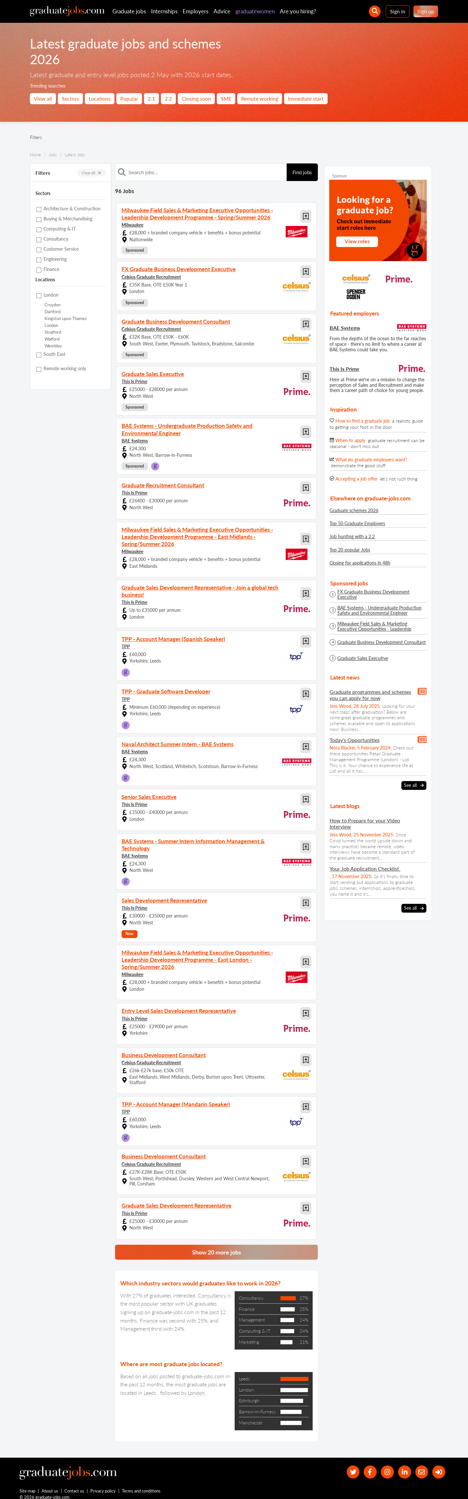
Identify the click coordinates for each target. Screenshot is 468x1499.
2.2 (168, 98)
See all (414, 785)
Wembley (53, 346)
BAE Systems (135, 439)
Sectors (70, 98)
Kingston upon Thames (66, 318)
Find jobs (302, 172)
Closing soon (196, 98)
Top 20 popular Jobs (350, 550)
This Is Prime (134, 380)
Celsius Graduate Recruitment (151, 276)
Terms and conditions (141, 1485)
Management (135, 1323)
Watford (52, 339)
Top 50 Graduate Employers (357, 523)
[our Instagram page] (386, 1466)
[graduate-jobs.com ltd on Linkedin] (403, 1466)
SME (226, 98)
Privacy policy (103, 1485)
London (51, 325)
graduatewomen (255, 11)
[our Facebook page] (368, 1466)
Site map (27, 1485)
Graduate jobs (129, 11)
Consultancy (212, 1289)
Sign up (425, 11)
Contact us (74, 1485)
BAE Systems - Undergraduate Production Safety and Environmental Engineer (379, 610)
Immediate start (306, 98)
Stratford (53, 332)
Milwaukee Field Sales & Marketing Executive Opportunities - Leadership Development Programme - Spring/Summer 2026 (380, 626)
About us (50, 1485)
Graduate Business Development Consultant (381, 642)
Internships (164, 11)
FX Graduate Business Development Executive (373, 594)
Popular (129, 98)
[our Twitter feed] (351, 1466)
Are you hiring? (298, 11)
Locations (99, 98)
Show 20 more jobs (216, 1246)
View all (43, 98)
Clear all (92, 172)
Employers (195, 11)
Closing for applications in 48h (360, 563)
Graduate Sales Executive (362, 658)
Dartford (52, 312)
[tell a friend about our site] (421, 1466)
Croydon (52, 305)
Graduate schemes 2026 (354, 510)
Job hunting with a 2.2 (352, 536)
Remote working (259, 98)
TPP (126, 643)
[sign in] (438, 1466)
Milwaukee (132, 224)
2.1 (151, 98)
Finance (149, 1314)
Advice (222, 11)
